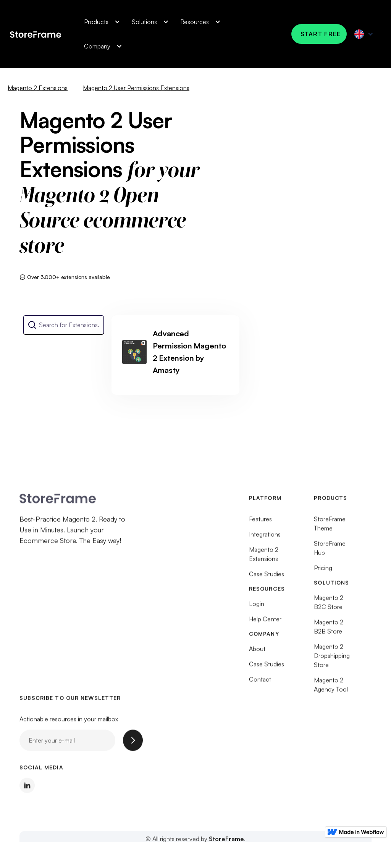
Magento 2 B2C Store (328, 605)
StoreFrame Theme (330, 526)
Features (260, 522)
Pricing (323, 571)
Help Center (265, 622)
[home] (35, 33)
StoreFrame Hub (330, 551)
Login (256, 607)
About (257, 652)
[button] (100, 22)
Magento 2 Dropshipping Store (332, 659)
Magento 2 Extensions (38, 88)
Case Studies (266, 577)
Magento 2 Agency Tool (331, 687)
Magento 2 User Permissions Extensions (136, 88)
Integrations (265, 537)
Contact (260, 682)
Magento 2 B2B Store (328, 629)
